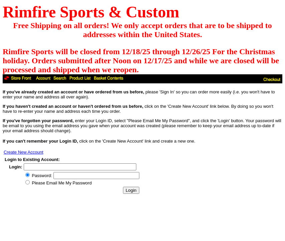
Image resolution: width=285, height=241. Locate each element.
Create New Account (23, 152)
